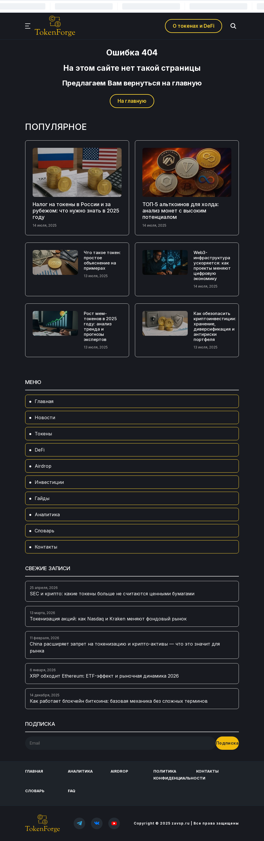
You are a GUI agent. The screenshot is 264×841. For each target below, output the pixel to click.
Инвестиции (49, 482)
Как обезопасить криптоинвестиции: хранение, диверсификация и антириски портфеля (215, 326)
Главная (44, 401)
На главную (132, 101)
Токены (43, 434)
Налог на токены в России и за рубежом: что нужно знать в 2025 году (76, 210)
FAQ (71, 790)
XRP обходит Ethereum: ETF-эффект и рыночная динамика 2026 (104, 676)
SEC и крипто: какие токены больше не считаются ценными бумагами (112, 593)
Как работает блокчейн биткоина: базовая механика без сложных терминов (119, 701)
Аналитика (47, 514)
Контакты (46, 547)
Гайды (42, 498)
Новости (45, 417)
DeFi (39, 450)
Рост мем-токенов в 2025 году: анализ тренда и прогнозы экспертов (100, 326)
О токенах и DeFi (193, 26)
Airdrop (43, 466)
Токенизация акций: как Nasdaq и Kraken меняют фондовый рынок (108, 619)
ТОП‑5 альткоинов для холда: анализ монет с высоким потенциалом (180, 210)
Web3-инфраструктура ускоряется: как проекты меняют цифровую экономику (212, 265)
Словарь (44, 531)
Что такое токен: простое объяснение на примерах (102, 260)
